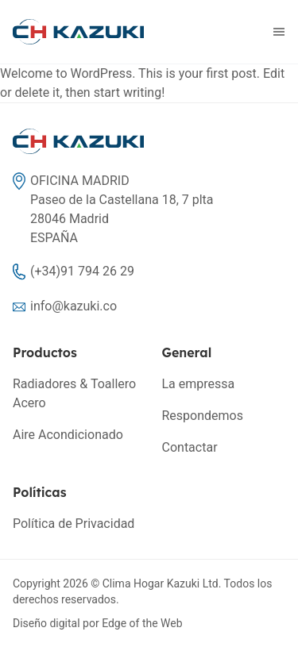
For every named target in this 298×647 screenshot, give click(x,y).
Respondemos (202, 415)
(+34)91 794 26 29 (82, 271)
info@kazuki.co (73, 306)
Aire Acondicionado (68, 434)
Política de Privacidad (73, 523)
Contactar (190, 447)
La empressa (198, 383)
